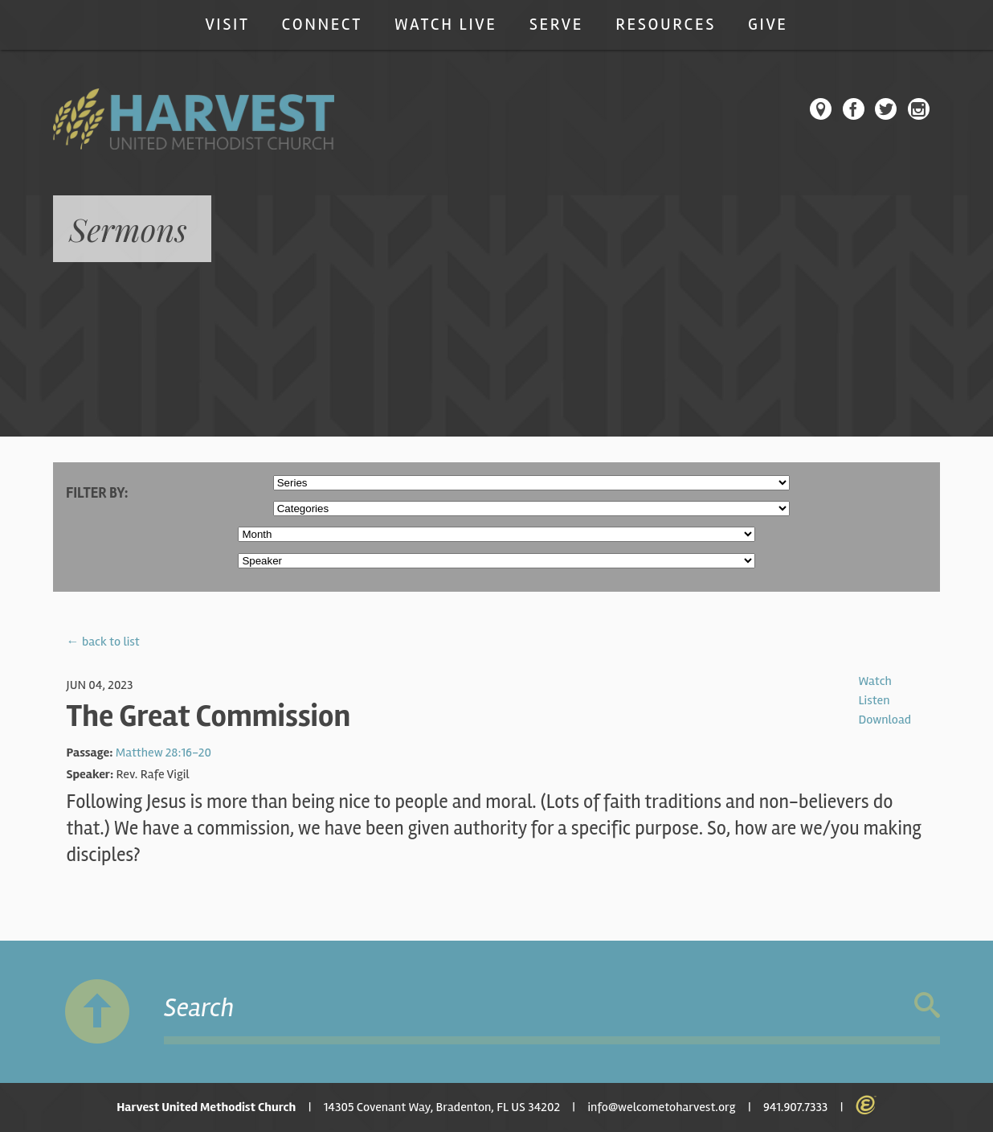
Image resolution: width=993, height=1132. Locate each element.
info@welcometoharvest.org (661, 1107)
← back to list (103, 642)
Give (768, 24)
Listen (873, 700)
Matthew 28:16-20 (163, 752)
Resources (665, 24)
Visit (227, 24)
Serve (556, 24)
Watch (874, 681)
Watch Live (445, 24)
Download (884, 720)
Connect (322, 24)
